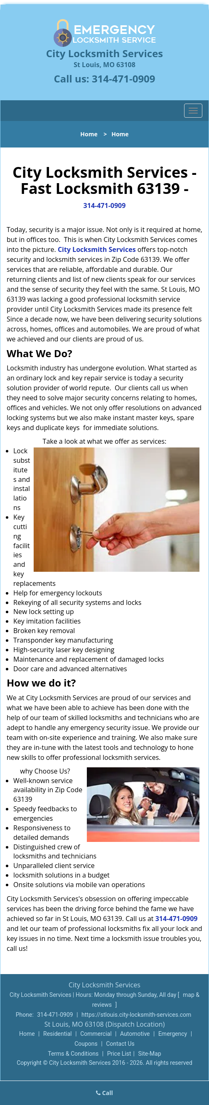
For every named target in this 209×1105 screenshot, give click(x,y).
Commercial (95, 1033)
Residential (57, 1033)
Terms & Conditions (73, 1053)
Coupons (86, 1043)
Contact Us (120, 1043)
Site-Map (149, 1053)
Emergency (172, 1033)
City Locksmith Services (97, 249)
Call (104, 1093)
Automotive (135, 1033)
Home (88, 134)
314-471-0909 (123, 78)
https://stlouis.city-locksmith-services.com (136, 1014)
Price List (119, 1053)
